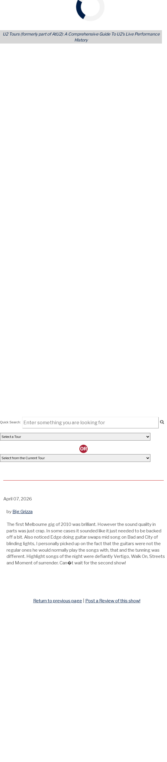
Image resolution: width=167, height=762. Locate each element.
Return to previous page (57, 600)
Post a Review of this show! (112, 600)
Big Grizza (22, 511)
